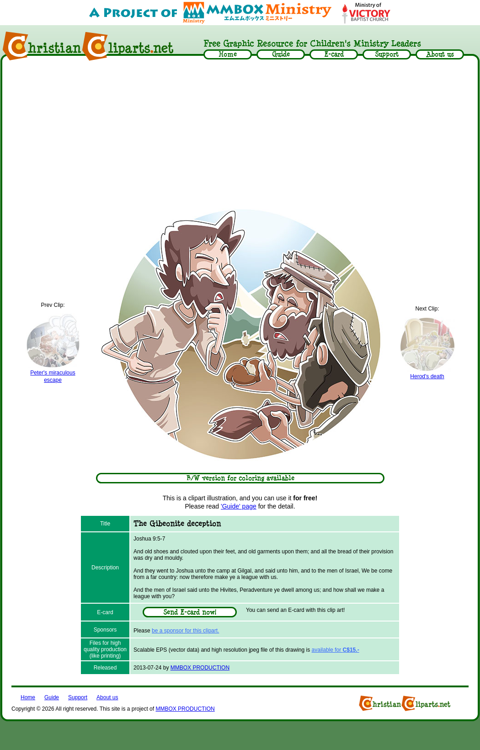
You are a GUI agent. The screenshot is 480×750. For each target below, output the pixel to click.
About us (107, 697)
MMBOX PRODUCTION (200, 667)
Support (77, 697)
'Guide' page (238, 506)
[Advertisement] (240, 134)
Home (28, 697)
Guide (51, 697)
